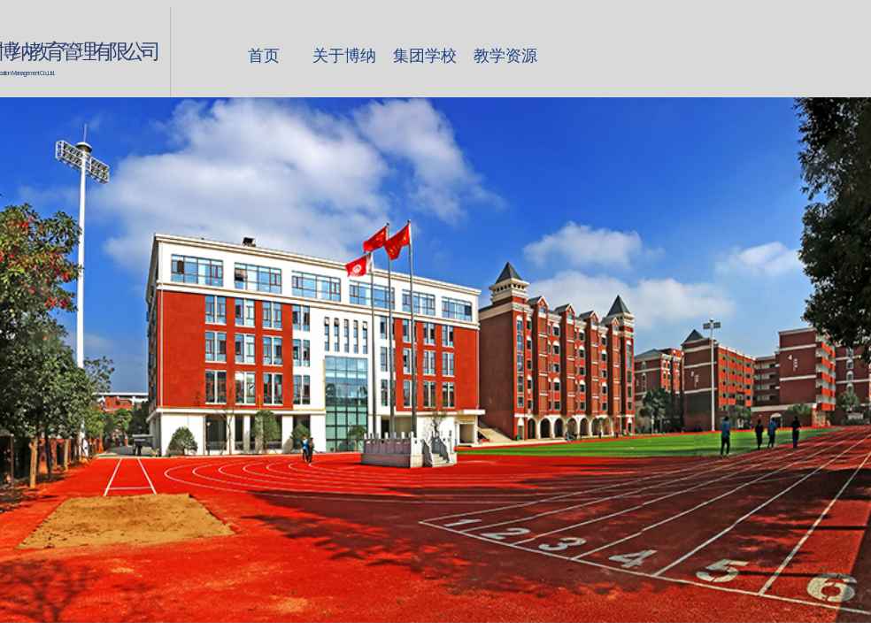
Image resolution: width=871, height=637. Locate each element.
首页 (264, 56)
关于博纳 (344, 56)
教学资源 (505, 56)
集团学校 (425, 56)
